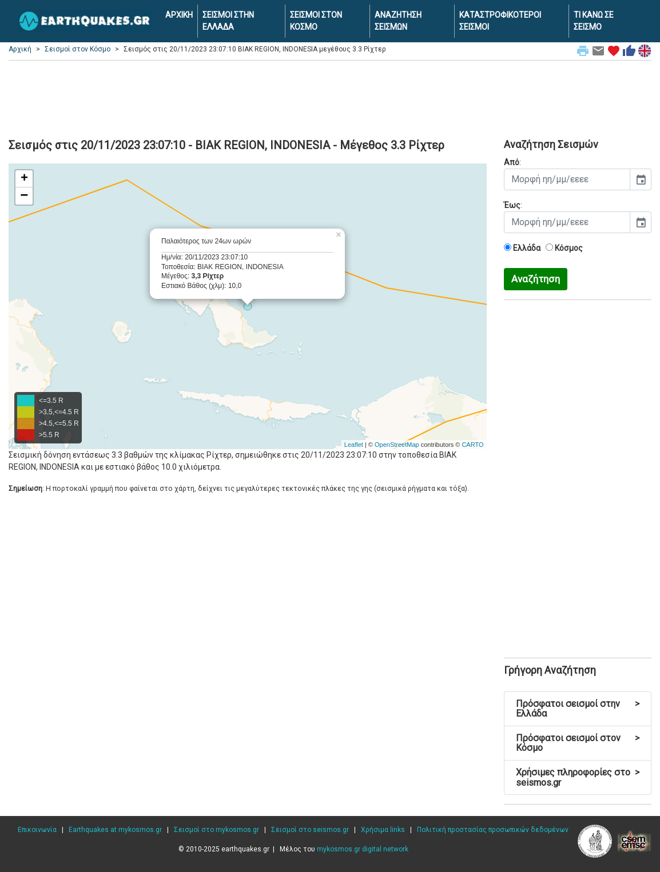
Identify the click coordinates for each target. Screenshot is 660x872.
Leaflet (353, 444)
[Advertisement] (330, 97)
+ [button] (24, 178)
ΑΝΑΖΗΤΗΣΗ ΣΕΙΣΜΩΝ (398, 20)
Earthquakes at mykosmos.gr (115, 830)
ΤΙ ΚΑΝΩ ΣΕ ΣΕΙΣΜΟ (594, 20)
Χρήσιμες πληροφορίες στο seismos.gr (578, 777)
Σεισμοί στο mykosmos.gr (216, 830)
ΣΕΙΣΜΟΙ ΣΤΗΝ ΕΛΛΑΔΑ (228, 20)
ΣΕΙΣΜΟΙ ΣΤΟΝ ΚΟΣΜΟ (316, 20)
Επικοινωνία (37, 830)
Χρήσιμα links (383, 830)
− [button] (24, 196)
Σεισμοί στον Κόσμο (77, 49)
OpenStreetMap (397, 444)
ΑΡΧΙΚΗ (179, 14)
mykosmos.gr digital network (362, 849)
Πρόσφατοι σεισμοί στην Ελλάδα (578, 708)
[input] (567, 179)
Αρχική (20, 49)
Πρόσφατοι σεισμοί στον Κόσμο (578, 743)
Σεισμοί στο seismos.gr (310, 830)
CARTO (472, 444)
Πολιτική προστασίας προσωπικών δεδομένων (492, 830)
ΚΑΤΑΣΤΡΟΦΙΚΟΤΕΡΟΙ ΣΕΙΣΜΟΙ (500, 20)
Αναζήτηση (535, 279)
